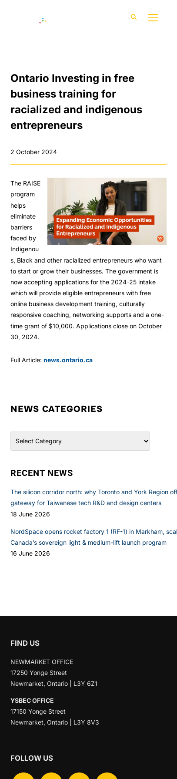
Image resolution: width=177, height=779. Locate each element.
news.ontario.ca (68, 360)
